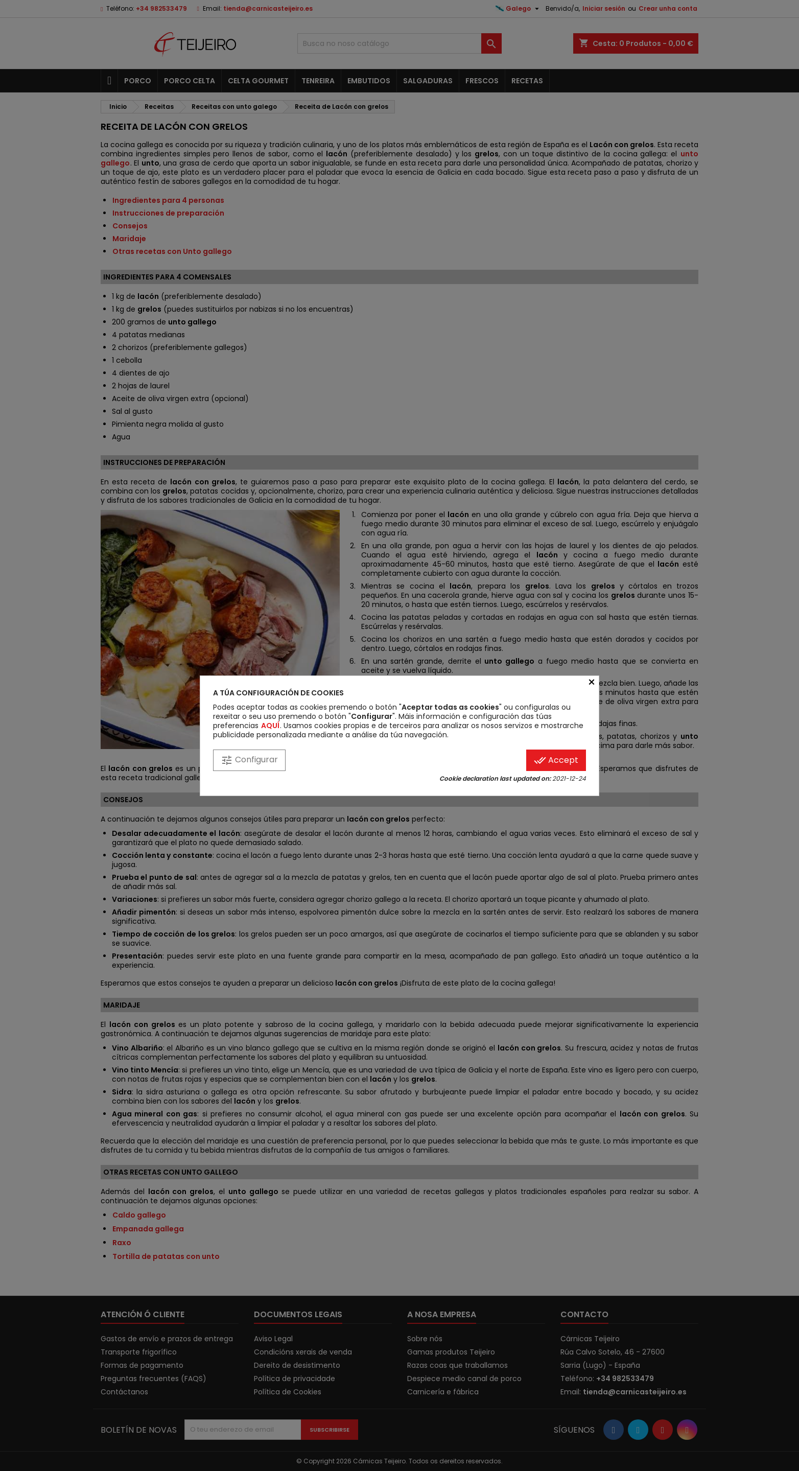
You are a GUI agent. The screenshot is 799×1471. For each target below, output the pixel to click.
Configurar (249, 760)
